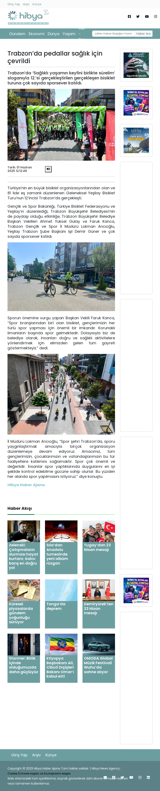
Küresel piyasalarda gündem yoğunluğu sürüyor (21, 612)
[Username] (113, 34)
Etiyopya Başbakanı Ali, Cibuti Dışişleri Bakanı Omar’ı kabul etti (60, 667)
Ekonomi (36, 33)
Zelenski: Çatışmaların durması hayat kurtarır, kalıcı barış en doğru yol (23, 556)
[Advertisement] (136, 228)
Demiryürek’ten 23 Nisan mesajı (99, 608)
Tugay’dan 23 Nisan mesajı (97, 547)
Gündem (17, 33)
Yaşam (69, 33)
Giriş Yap (14, 4)
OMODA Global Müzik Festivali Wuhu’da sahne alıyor (98, 665)
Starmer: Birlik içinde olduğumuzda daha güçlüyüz (23, 665)
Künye (36, 4)
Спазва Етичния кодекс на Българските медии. (39, 773)
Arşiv (26, 4)
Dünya (53, 33)
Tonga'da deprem (55, 606)
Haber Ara (143, 34)
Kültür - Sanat (84, 33)
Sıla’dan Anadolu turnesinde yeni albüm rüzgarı (57, 554)
